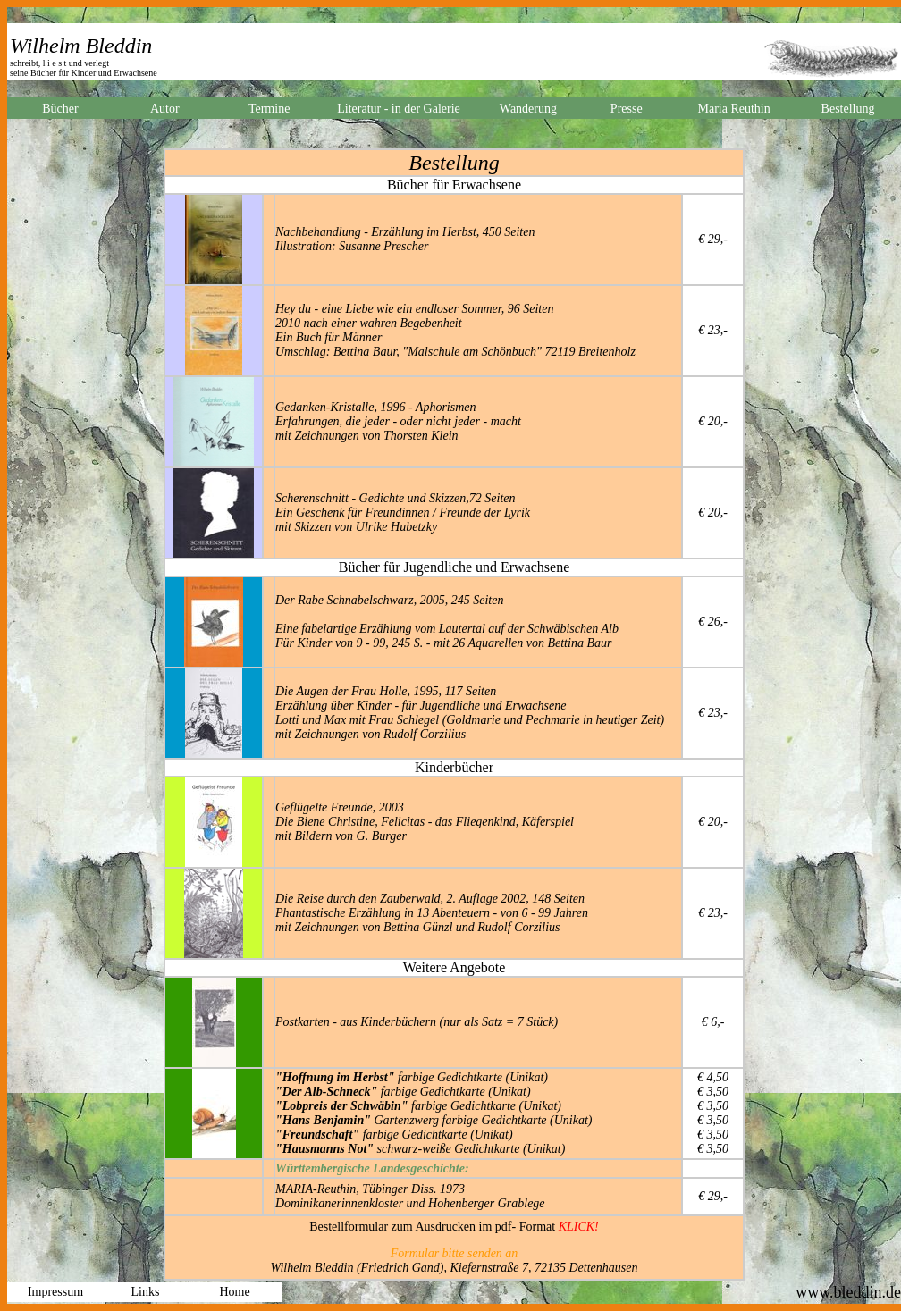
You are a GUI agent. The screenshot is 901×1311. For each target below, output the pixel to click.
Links (145, 1291)
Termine (269, 108)
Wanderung (528, 108)
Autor (165, 108)
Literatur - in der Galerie (398, 108)
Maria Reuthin (733, 108)
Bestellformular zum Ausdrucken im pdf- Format (454, 1226)
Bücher (60, 108)
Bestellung (848, 108)
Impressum (55, 1291)
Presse (626, 108)
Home (234, 1291)
